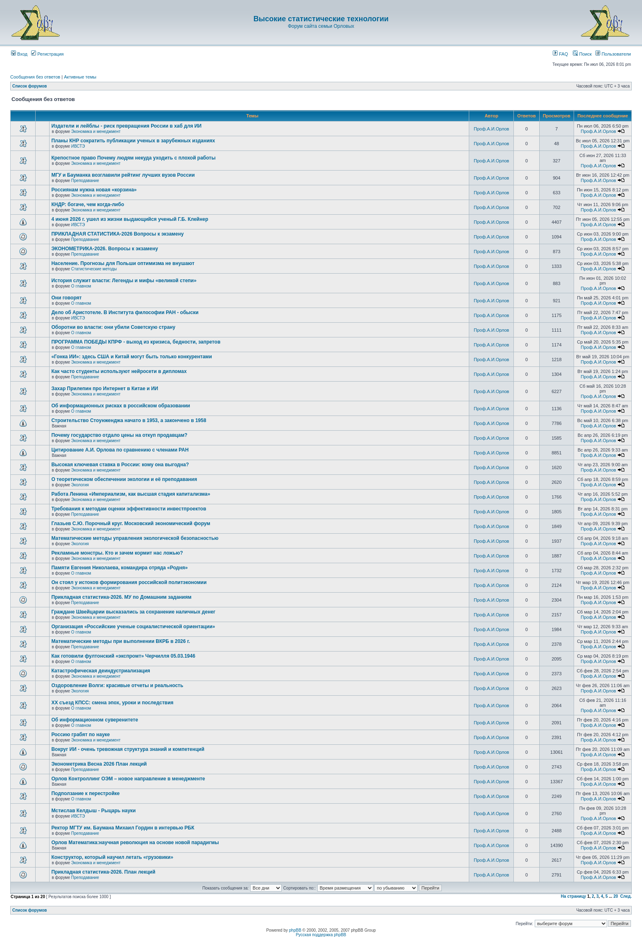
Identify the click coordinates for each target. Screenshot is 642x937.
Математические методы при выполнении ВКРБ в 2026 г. (120, 641)
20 (615, 896)
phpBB (295, 930)
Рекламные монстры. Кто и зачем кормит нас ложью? (117, 553)
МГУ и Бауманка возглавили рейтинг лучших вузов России (122, 175)
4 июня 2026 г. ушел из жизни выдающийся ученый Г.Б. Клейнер (129, 219)
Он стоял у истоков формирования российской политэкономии (128, 582)
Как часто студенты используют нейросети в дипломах (118, 371)
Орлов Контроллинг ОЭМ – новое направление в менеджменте (128, 779)
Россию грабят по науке (80, 734)
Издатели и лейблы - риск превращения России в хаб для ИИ (126, 126)
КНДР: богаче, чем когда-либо (87, 204)
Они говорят (66, 298)
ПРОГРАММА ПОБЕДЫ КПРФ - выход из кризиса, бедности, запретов (135, 342)
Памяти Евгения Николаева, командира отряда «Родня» (119, 568)
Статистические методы (94, 269)
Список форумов (29, 86)
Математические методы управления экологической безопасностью (134, 538)
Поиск (582, 54)
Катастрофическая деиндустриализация (100, 671)
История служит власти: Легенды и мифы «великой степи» (123, 280)
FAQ (560, 54)
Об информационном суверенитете (94, 720)
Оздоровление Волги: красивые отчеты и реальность (117, 685)
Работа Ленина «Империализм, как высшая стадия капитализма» (130, 494)
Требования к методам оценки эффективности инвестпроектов (128, 509)
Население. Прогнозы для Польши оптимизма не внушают (122, 263)
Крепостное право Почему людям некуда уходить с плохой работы (133, 158)
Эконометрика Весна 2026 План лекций (99, 764)
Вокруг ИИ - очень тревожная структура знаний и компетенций (127, 749)
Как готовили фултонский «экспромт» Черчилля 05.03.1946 (123, 656)
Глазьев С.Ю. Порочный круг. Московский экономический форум (130, 523)
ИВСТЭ (78, 146)
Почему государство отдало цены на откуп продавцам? (119, 435)
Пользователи (613, 54)
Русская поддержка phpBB (321, 935)
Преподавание (85, 180)
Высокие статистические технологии (321, 19)
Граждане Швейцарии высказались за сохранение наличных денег (133, 612)
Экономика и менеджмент (95, 131)
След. (626, 896)
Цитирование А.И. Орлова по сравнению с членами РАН (119, 450)
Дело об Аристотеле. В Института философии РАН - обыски (125, 312)
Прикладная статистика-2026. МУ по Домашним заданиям (121, 597)
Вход (19, 54)
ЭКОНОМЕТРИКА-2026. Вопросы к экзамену (104, 249)
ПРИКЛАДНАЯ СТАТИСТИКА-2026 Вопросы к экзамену (117, 234)
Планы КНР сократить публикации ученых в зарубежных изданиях (133, 141)
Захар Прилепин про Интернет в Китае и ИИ (104, 388)
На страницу (573, 896)
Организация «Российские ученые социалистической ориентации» (133, 626)
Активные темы (80, 76)
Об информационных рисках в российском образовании (120, 406)
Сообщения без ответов (35, 76)
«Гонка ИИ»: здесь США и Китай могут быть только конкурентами (131, 357)
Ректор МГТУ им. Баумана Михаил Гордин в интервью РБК (122, 828)
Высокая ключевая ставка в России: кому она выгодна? (120, 464)
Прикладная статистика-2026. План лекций (103, 872)
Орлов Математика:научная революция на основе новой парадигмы (135, 842)
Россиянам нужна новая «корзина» (93, 190)
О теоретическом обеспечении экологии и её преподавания (124, 479)
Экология (80, 485)
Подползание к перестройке (85, 793)
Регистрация (47, 54)
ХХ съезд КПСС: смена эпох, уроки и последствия (112, 703)
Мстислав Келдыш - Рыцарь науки (93, 810)
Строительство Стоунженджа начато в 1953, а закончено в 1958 (128, 420)
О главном (81, 286)
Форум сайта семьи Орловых (321, 26)
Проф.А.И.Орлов (491, 128)
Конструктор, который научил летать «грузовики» (112, 857)
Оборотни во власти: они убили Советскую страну (113, 327)
